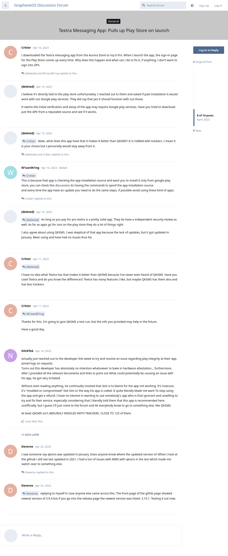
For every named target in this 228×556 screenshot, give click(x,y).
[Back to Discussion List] (5, 5)
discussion (63, 185)
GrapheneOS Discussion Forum (41, 5)
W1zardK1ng (35, 314)
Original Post (202, 62)
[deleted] (32, 220)
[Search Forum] (163, 5)
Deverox (32, 493)
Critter (31, 141)
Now (197, 130)
